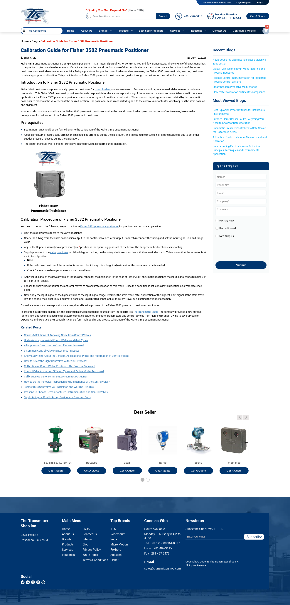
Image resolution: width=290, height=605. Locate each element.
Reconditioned (227, 228)
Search (163, 16)
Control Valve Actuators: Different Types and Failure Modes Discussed (64, 371)
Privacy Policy (90, 550)
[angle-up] (110, 31)
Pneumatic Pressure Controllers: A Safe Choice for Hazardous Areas (239, 130)
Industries (196, 30)
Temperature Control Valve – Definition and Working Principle (59, 387)
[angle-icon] (239, 417)
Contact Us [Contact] (219, 30)
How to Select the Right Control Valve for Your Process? (55, 361)
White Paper (90, 555)
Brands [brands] (103, 30)
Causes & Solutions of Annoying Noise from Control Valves (57, 335)
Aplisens (116, 555)
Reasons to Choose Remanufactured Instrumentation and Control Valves (66, 392)
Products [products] (123, 30)
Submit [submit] (241, 265)
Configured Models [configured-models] (244, 30)
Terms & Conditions (90, 560)
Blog (85, 544)
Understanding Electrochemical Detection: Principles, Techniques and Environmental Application (237, 150)
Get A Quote (257, 16)
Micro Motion (119, 544)
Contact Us (89, 534)
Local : (158, 548)
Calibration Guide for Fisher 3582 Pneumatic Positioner (55, 376)
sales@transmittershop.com (217, 2)
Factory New (226, 220)
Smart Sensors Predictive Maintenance (235, 87)
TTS (113, 529)
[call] (188, 16)
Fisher (114, 560)
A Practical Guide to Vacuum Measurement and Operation (240, 139)
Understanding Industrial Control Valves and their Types (56, 340)
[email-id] (265, 30)
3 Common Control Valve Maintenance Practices (51, 350)
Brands (66, 539)
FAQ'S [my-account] (260, 2)
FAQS (86, 529)
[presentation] (237, 248)
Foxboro (115, 550)
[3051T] (56, 444)
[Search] (121, 16)
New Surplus (226, 236)
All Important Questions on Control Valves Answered (54, 345)
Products (68, 544)
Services (175, 30)
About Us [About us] (86, 30)
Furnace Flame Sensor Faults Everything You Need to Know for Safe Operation (238, 121)
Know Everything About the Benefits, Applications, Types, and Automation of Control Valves (76, 355)
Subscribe (254, 536)
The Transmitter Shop (145, 311)
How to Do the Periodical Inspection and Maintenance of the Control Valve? (67, 381)
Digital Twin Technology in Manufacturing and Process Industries (239, 70)
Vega (113, 539)
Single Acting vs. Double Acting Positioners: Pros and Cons (57, 397)
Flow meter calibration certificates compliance (239, 92)
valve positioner (59, 252)
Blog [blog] (35, 41)
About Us (68, 534)
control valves (103, 89)
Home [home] (25, 41)
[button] (142, 480)
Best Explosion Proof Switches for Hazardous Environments (239, 112)
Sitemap (87, 539)
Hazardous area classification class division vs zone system (239, 61)
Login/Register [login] (243, 2)
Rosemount (117, 534)
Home (70, 30)
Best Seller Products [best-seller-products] (151, 30)
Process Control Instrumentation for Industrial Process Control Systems (239, 79)
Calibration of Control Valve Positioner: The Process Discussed (59, 366)
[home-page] (35, 16)
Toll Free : (162, 543)
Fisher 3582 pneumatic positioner (99, 226)
